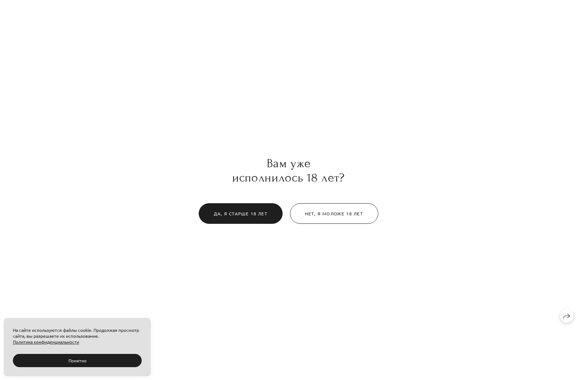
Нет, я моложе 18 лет (334, 213)
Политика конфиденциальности (46, 342)
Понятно (77, 360)
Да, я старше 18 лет (241, 213)
